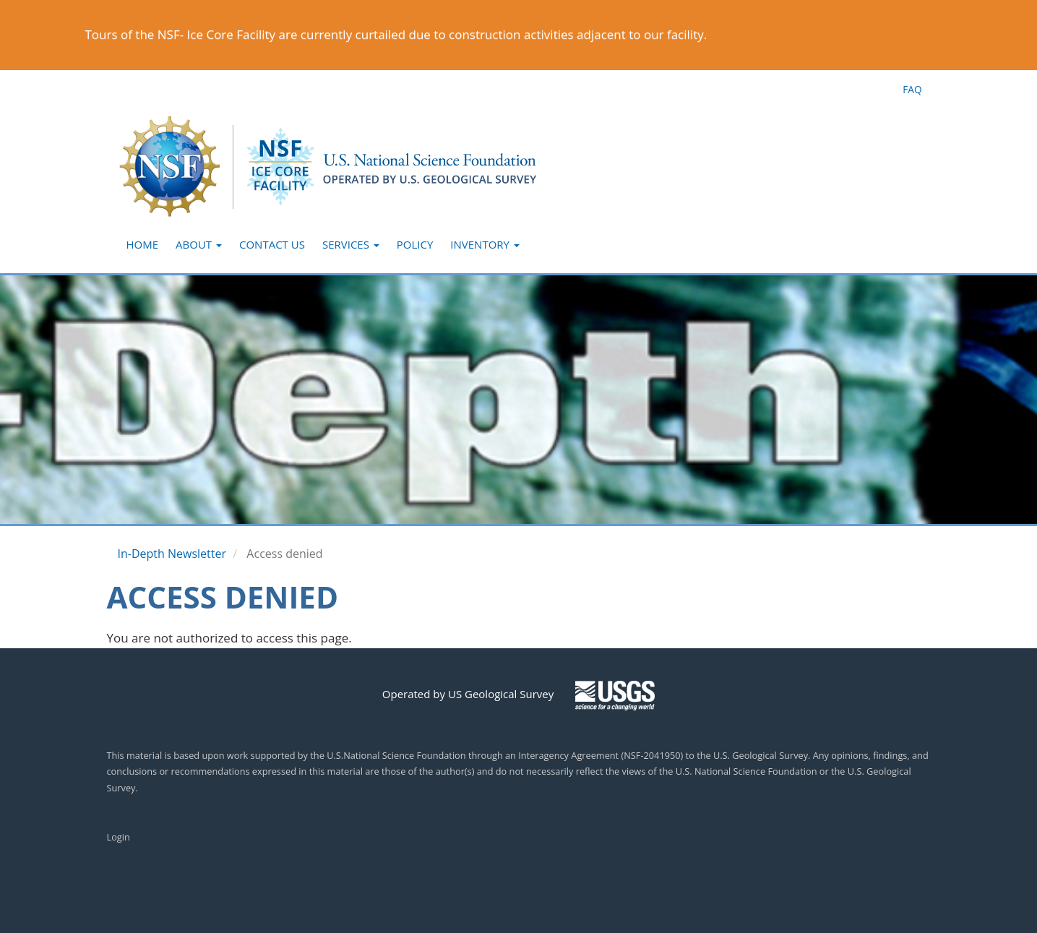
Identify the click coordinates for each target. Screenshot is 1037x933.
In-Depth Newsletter (172, 554)
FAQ (912, 89)
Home (142, 244)
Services (350, 244)
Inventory (485, 244)
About (199, 244)
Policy (415, 244)
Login (118, 836)
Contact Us (272, 244)
